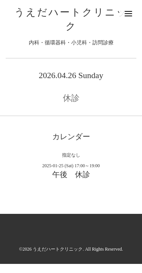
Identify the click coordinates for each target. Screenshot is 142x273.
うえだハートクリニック (58, 249)
